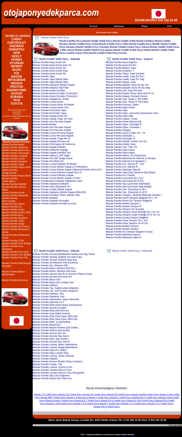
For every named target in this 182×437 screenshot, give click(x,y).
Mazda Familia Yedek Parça (145, 394)
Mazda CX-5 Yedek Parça (160, 403)
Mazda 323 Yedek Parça (70, 394)
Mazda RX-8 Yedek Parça (113, 400)
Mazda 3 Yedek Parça (99, 397)
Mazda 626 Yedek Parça (95, 394)
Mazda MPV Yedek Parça (53, 397)
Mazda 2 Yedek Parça (77, 397)
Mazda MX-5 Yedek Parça (145, 397)
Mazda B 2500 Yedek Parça (140, 400)
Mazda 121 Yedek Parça (46, 394)
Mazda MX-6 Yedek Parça (107, 406)
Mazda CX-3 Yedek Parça (134, 403)
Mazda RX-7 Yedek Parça (87, 400)
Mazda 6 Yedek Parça (121, 397)
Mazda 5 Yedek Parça (110, 403)
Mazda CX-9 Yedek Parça (86, 403)
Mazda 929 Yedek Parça (119, 394)
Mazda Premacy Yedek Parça (59, 400)
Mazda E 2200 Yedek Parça (59, 403)
